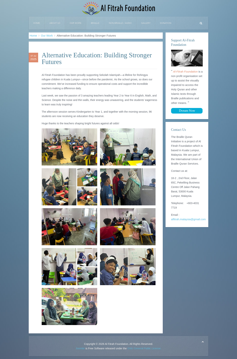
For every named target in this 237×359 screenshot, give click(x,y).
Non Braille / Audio (120, 23)
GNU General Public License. (144, 348)
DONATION (165, 23)
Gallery (146, 23)
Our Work (75, 23)
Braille (95, 23)
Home (36, 23)
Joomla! (80, 348)
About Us (54, 23)
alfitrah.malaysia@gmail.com (188, 219)
